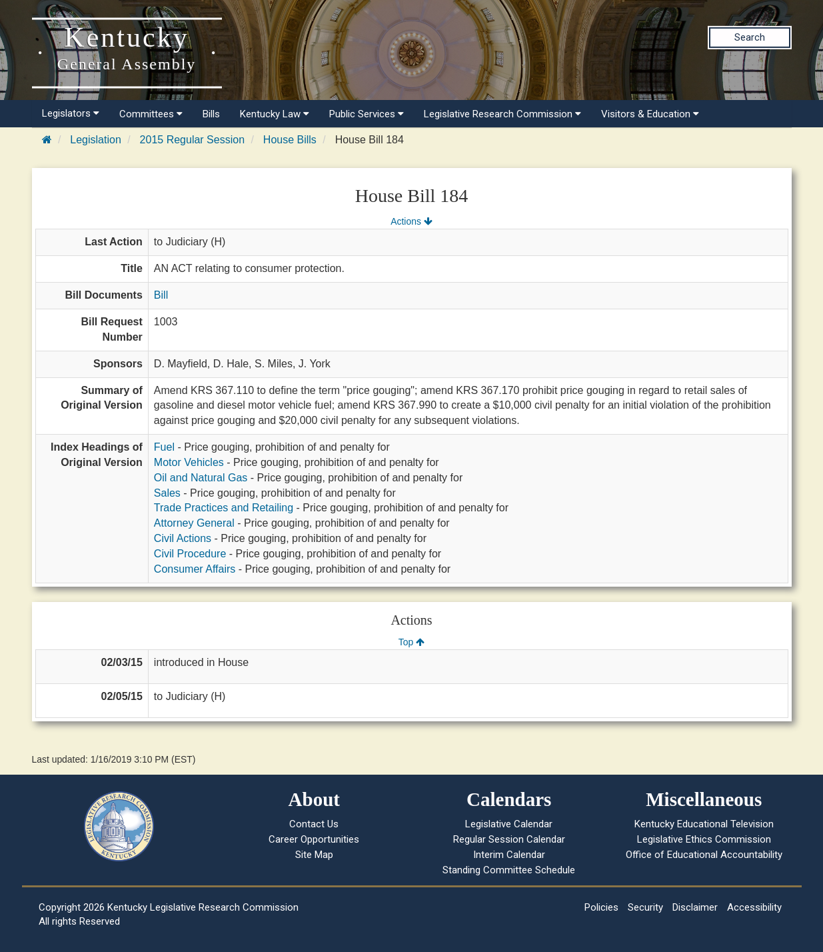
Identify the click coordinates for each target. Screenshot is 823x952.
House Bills (290, 139)
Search (749, 37)
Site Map (314, 855)
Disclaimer (695, 907)
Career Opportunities (314, 839)
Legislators (70, 113)
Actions (411, 221)
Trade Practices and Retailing (223, 507)
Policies (601, 907)
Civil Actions (182, 538)
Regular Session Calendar (509, 839)
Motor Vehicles (189, 462)
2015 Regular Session (192, 139)
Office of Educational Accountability (704, 855)
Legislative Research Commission (502, 114)
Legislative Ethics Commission (704, 839)
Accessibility (754, 907)
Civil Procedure (190, 553)
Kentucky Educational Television (704, 824)
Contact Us (314, 824)
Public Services (366, 114)
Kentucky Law (274, 114)
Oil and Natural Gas (201, 477)
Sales (167, 493)
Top (411, 642)
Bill (161, 295)
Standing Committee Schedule (508, 870)
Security (645, 907)
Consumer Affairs (194, 569)
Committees (151, 114)
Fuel (164, 447)
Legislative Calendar (508, 824)
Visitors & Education (650, 114)
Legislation (95, 139)
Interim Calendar (509, 855)
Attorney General (194, 523)
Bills (211, 114)
